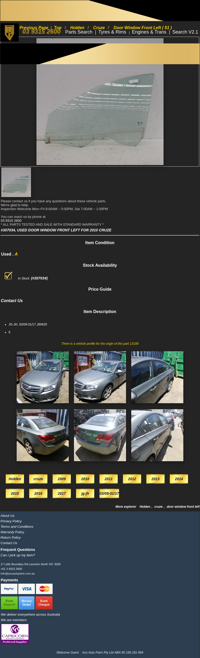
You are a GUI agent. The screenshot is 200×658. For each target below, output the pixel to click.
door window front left (183, 507)
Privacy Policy (11, 521)
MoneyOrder (27, 603)
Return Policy (11, 537)
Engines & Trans (150, 32)
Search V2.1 (185, 32)
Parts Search (79, 32)
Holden (145, 507)
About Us (7, 516)
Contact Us (9, 543)
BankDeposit (9, 603)
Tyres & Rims (113, 32)
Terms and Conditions (17, 527)
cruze (159, 507)
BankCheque (44, 603)
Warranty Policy (12, 532)
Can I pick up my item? (18, 555)
